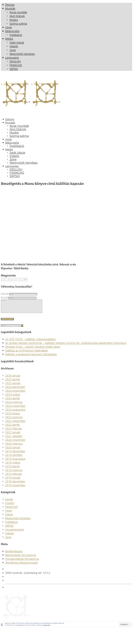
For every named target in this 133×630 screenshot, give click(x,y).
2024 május (12, 397)
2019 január (12, 480)
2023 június (12, 416)
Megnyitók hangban (18, 521)
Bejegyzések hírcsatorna (20, 557)
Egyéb (9, 502)
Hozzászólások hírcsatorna (22, 561)
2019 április (12, 469)
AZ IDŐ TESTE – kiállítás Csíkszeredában (30, 342)
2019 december (15, 454)
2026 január (12, 378)
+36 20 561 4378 (16, 579)
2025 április (12, 382)
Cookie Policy (46, 625)
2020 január (12, 450)
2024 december (15, 389)
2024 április (12, 401)
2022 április (12, 427)
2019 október (13, 457)
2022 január (12, 435)
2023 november (15, 408)
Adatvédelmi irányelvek (20, 590)
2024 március (14, 404)
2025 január (12, 386)
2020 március (14, 446)
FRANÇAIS (11, 509)
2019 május (12, 465)
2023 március (14, 420)
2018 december (15, 484)
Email (4, 297)
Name (5, 294)
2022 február (13, 431)
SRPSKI (9, 528)
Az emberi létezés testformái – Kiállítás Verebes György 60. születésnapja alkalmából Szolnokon (65, 345)
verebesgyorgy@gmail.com (22, 583)
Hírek (8, 513)
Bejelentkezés (14, 554)
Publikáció (11, 524)
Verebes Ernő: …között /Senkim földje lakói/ (32, 349)
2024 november (15, 393)
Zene (8, 540)
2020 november (15, 442)
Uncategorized (14, 532)
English (9, 506)
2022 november (15, 423)
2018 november (15, 488)
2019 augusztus (15, 461)
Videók (9, 536)
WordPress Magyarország (21, 565)
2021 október (13, 438)
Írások (9, 517)
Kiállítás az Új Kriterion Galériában (26, 353)
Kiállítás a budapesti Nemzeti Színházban (31, 357)
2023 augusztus (15, 412)
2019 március (14, 472)
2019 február (13, 476)
